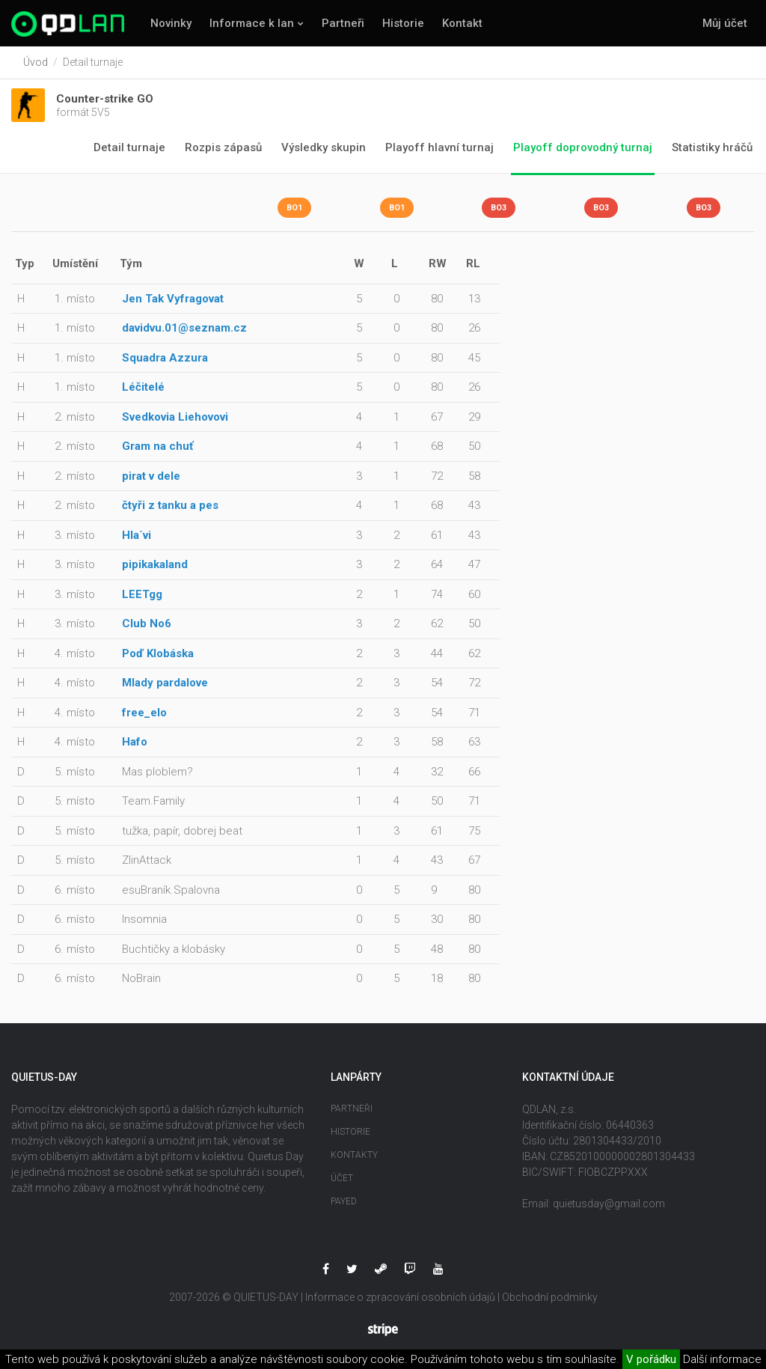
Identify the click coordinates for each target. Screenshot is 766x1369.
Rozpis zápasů (223, 147)
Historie (403, 23)
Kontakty (354, 1155)
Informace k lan (251, 23)
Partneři (343, 23)
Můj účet (724, 23)
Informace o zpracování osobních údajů (400, 1297)
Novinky (171, 23)
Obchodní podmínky (550, 1297)
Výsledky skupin (323, 147)
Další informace (722, 1359)
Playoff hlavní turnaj (439, 147)
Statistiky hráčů (712, 147)
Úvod (35, 62)
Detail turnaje (129, 147)
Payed (344, 1201)
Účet (342, 1178)
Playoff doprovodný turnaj (582, 147)
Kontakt (462, 23)
